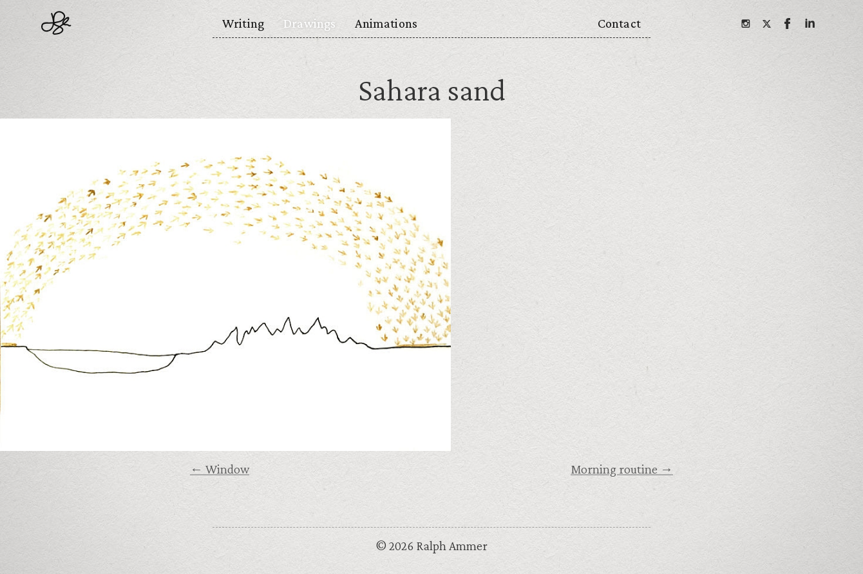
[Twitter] (766, 23)
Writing (243, 23)
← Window (219, 469)
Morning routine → (622, 469)
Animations (386, 23)
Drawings (309, 23)
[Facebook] (787, 23)
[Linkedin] (808, 23)
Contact (619, 23)
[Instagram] (745, 23)
